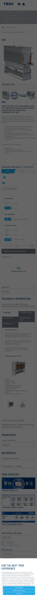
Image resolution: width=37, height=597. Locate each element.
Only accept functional (19, 590)
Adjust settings (19, 587)
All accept (19, 593)
